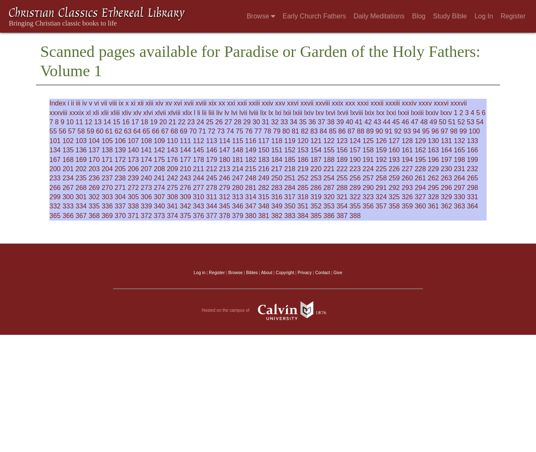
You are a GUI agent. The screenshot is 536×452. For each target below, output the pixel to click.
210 (185, 168)
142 (159, 150)
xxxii (377, 103)
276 (185, 187)
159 (381, 150)
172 (120, 159)
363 (459, 206)
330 (459, 196)
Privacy (305, 272)
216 (264, 168)
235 (81, 178)
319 (316, 196)
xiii (150, 103)
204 (107, 168)
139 (120, 150)
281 (250, 187)
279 (224, 187)
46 (405, 122)
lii (204, 112)
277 (198, 187)
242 (172, 178)
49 (433, 122)
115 (237, 140)
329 (446, 196)
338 (133, 206)
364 (472, 206)
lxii (287, 112)
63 (127, 131)
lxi (278, 112)
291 (381, 187)
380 (250, 215)
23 (191, 122)
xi (133, 103)
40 (349, 122)
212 (211, 168)
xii (140, 103)
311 (211, 196)
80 (286, 131)
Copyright (285, 272)
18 (144, 122)
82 (305, 131)
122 (329, 140)
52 (461, 122)
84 (323, 131)
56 (62, 131)
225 (381, 168)
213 (224, 168)
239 (133, 178)
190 (355, 159)
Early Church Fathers (314, 16)
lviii (253, 112)
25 (210, 122)
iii (78, 103)
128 (407, 140)
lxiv (309, 112)
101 (55, 140)
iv (84, 103)
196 (433, 159)
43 (377, 122)
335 (94, 206)
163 (433, 150)
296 (446, 187)
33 (284, 122)
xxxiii (392, 103)
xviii (201, 103)
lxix (369, 112)
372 (146, 215)
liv (219, 112)
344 (211, 206)
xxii (242, 103)
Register (513, 16)
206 (133, 168)
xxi (231, 103)
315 (264, 196)
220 (316, 168)
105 (107, 140)
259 (394, 178)
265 (472, 178)
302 (94, 196)
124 (355, 140)
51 (452, 122)
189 (342, 159)
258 (381, 178)
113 (211, 140)
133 (472, 140)
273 (146, 187)
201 (68, 168)
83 (314, 131)
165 (459, 150)
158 (368, 150)
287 (329, 187)
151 (277, 150)
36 (312, 122)
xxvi (293, 103)
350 (290, 206)
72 (211, 131)
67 (165, 131)
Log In (483, 16)
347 (250, 206)
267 (68, 187)
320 (329, 196)
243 (185, 178)
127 (394, 140)
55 (53, 131)
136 (81, 150)
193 (394, 159)
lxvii (342, 112)
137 (94, 150)
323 (368, 196)
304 (120, 196)
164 (446, 150)
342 (185, 206)
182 (250, 159)
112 (198, 140)
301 (81, 196)
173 (133, 159)
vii (104, 103)
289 (355, 187)
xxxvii (459, 103)
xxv (280, 103)
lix (263, 112)
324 (381, 196)
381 (264, 215)
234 (68, 178)
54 (480, 122)
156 (342, 150)
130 (433, 140)
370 (120, 215)
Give (337, 272)
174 (146, 159)
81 (295, 131)
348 (264, 206)
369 (107, 215)
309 (185, 196)
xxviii (322, 103)
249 (264, 178)
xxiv (267, 103)
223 (355, 168)
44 (387, 122)
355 (355, 206)
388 (355, 215)
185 (290, 159)
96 (435, 131)
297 (459, 187)
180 (224, 159)
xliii (115, 112)
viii (113, 103)
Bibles (252, 272)
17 (135, 122)
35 (303, 122)
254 (329, 178)
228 (420, 168)
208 (159, 168)
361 (433, 206)
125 (368, 140)
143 (172, 150)
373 (159, 215)
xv (168, 103)
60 (99, 131)
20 (163, 122)
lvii (243, 112)
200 (55, 168)
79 (277, 131)
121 (316, 140)
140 (133, 150)
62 (118, 131)
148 (237, 150)
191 (368, 159)
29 (247, 122)
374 (172, 215)
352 (316, 206)
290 (368, 187)
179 (211, 159)
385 (316, 215)
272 (133, 187)
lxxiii (417, 112)
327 (420, 196)
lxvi (330, 112)
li (198, 112)
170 (94, 159)
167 (55, 159)
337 (120, 206)
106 (120, 140)
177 (185, 159)
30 (256, 122)
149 (250, 150)
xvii (188, 103)
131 (446, 140)
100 (474, 131)
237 (107, 178)
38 (331, 122)
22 (182, 122)
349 (277, 206)
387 (342, 215)
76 (249, 131)
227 (407, 168)
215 (250, 168)
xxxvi (441, 103)
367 (81, 215)
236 (94, 178)
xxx (350, 103)
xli (96, 112)
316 (277, 196)
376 (198, 215)
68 (174, 131)
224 (368, 168)
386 (329, 215)
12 (89, 122)
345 (224, 206)
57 (72, 131)
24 (200, 122)
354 (342, 206)
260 (407, 178)
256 (355, 178)
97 (444, 131)
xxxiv (409, 103)
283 (277, 187)
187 (316, 159)
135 (68, 150)
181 (237, 159)
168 (68, 159)
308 (172, 196)
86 (342, 131)
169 (81, 159)
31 (265, 122)
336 (107, 206)
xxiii (254, 103)
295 (433, 187)
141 (146, 150)
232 (472, 168)
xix (213, 103)
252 (303, 178)
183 (264, 159)
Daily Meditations (379, 16)
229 (433, 168)
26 (219, 122)
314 (250, 196)
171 (107, 159)
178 (198, 159)
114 (224, 140)
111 (185, 140)
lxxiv (431, 112)
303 (107, 196)
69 (184, 131)
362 (446, 206)
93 (407, 131)
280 (237, 187)
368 (94, 215)
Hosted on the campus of (268, 310)
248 (250, 178)
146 (211, 150)
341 (172, 206)
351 (303, 206)
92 (398, 131)
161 (407, 150)
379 (237, 215)
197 (446, 159)
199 (472, 159)
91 (388, 131)
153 (303, 150)
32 (275, 122)
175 (159, 159)
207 (146, 168)
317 (290, 196)
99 (463, 131)
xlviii (174, 112)
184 (277, 159)
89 (370, 131)
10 (70, 122)
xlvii (160, 112)
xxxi (363, 103)
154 (316, 150)
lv (226, 112)
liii (211, 112)
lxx (380, 112)
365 (55, 215)
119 (290, 140)
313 (237, 196)
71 (202, 131)
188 (329, 159)
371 (133, 215)
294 (420, 187)
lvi (234, 112)
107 (133, 140)
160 (394, 150)
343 (198, 206)
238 (120, 178)
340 (159, 206)
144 (185, 150)
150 (264, 150)
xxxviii (58, 112)
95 (426, 131)
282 (264, 187)
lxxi (391, 112)
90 (379, 131)
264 (459, 178)
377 (211, 215)
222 (342, 168)
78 (267, 131)
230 (446, 168)
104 (94, 140)
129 (420, 140)
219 (303, 168)
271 (120, 187)
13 (98, 122)
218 (290, 168)
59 (90, 131)
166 (472, 150)
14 (107, 122)
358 (394, 206)
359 (407, 206)
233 (55, 178)
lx (270, 112)
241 (159, 178)
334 (81, 206)
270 (107, 187)
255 (342, 178)
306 (146, 196)
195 (420, 159)
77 (258, 131)
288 (342, 187)
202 (81, 168)
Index (57, 103)
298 (472, 187)
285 (303, 187)
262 (433, 178)
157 (355, 150)
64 (137, 131)
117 (264, 140)
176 (172, 159)
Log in (200, 272)
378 (224, 215)
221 (329, 168)
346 (237, 206)
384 (303, 215)
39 (340, 122)
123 (342, 140)
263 (446, 178)
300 (68, 196)
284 (290, 187)
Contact (322, 272)
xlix (187, 112)
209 (172, 168)
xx (222, 103)
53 (470, 122)
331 (472, 196)
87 (351, 131)
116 (250, 140)
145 (198, 150)
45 (396, 122)
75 (239, 131)
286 (316, 187)
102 (68, 140)
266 (55, 187)
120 (303, 140)
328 (433, 196)
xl (88, 112)
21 (172, 122)
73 (221, 131)
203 (94, 168)
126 (381, 140)
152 (290, 150)
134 (55, 150)
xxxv (425, 103)
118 (277, 140)
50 (442, 122)
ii (72, 103)
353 (329, 206)
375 (185, 215)
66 (156, 131)
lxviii (356, 112)
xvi (178, 103)
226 (394, 168)
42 (368, 122)
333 (68, 206)
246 (224, 178)
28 (238, 122)
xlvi (148, 112)
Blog (418, 16)
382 (277, 215)
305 (133, 196)
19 (153, 122)
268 (81, 187)
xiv (159, 103)
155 (329, 150)
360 (420, 206)
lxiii (297, 112)
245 (211, 178)
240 (146, 178)
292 (394, 187)
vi (96, 103)
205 (120, 168)
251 (290, 178)
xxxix (76, 112)
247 (237, 178)
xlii (105, 112)
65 (146, 131)
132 (459, 140)
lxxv (446, 112)
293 (407, 187)
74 (230, 131)
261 (420, 178)
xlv (137, 112)
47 (414, 122)
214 (237, 168)
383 (290, 215)
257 (368, 178)
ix (121, 103)
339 (146, 206)
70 (193, 131)
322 (355, 196)
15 (116, 122)
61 (109, 131)
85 (333, 131)
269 (94, 187)
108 (146, 140)
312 (224, 196)
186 (303, 159)
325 (394, 196)
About (266, 272)
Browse (261, 16)
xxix (337, 103)
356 (368, 206)
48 (424, 122)
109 (159, 140)
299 (55, 196)
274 (159, 187)
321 (342, 196)
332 (55, 206)
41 (359, 122)
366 (68, 215)
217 (277, 168)
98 (454, 131)
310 (198, 196)
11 (79, 122)
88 (360, 131)
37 (321, 122)
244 (198, 178)
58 (81, 131)
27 (228, 122)
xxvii (306, 103)
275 (172, 187)
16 (126, 122)
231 (459, 168)
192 (381, 159)
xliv (126, 112)
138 (107, 150)
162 (420, 150)
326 (407, 196)
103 (81, 140)
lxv (320, 112)
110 (172, 140)
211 (198, 168)
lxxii (403, 112)
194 (407, 159)
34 (293, 122)
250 (277, 178)
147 (224, 150)
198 (459, 159)
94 (416, 131)
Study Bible (450, 16)
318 (303, 196)
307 (159, 196)
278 (211, 187)
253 (316, 178)
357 (381, 206)
